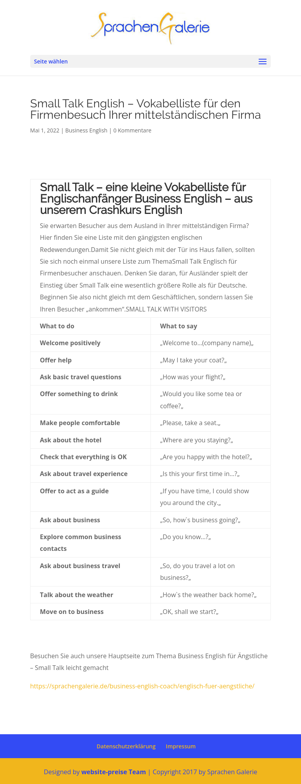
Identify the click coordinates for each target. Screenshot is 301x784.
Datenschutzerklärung (126, 746)
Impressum (181, 746)
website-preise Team (113, 772)
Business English (86, 130)
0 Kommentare (132, 130)
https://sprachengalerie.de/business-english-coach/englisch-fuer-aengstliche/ (142, 686)
